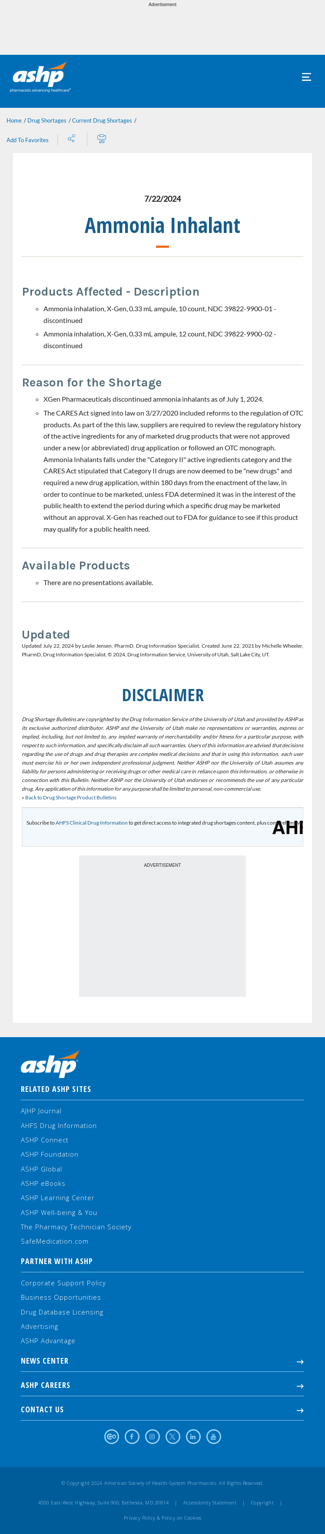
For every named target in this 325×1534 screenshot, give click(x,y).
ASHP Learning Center (58, 1197)
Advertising (39, 1326)
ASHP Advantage (48, 1340)
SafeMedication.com (55, 1241)
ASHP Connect (45, 1139)
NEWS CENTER (162, 1360)
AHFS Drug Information (59, 1125)
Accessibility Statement (210, 1503)
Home (14, 120)
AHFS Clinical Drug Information (92, 822)
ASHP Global (41, 1169)
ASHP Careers (162, 1385)
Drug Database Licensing (62, 1312)
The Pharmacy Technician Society (76, 1226)
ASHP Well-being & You (59, 1212)
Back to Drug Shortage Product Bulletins (70, 797)
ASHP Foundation (50, 1154)
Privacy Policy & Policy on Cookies (163, 1518)
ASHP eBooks (43, 1183)
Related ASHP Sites (56, 1089)
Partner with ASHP (57, 1261)
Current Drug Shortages (102, 120)
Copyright (262, 1503)
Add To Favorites (28, 139)
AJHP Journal (41, 1110)
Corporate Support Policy (63, 1282)
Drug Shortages (46, 120)
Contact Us (162, 1409)
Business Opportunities (61, 1297)
